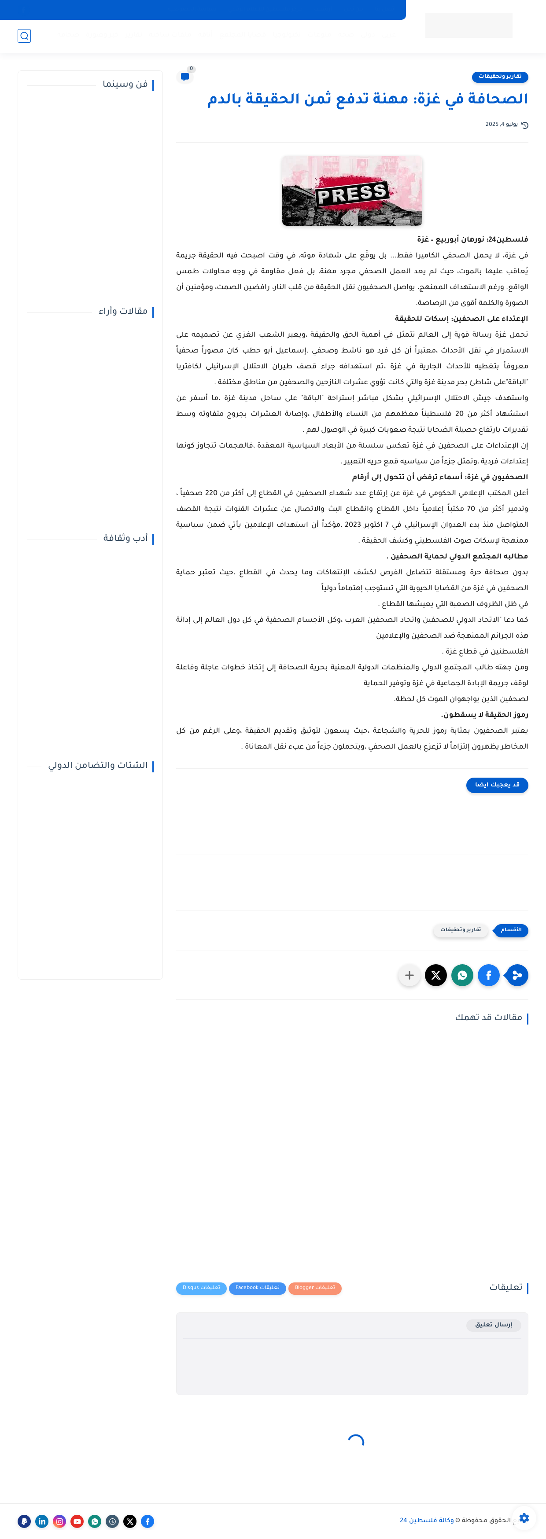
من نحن (353, 10)
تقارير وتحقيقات (500, 77)
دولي (368, 35)
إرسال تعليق (494, 1325)
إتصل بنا (385, 10)
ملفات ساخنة (170, 35)
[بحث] (24, 36)
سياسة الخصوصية (192, 10)
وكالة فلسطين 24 (427, 1521)
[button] (489, 975)
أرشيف (323, 10)
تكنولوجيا (287, 35)
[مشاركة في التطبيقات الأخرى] (409, 975)
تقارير (133, 35)
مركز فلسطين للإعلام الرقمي (265, 10)
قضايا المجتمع (242, 35)
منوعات (319, 35)
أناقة (205, 35)
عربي (389, 35)
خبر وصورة (102, 35)
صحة (346, 35)
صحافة (68, 35)
